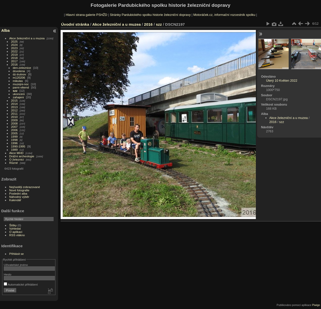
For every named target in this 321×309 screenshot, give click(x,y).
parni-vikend (21, 87)
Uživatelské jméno (16, 264)
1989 (14, 149)
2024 (14, 44)
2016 (14, 64)
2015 (14, 100)
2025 (14, 41)
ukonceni (19, 94)
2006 (14, 130)
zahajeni (18, 97)
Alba (5, 30)
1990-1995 (18, 146)
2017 (14, 61)
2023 (14, 48)
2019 (14, 54)
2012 (14, 110)
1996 (14, 143)
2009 (14, 120)
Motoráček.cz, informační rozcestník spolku (224, 15)
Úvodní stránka (75, 24)
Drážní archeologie (21, 156)
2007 (14, 126)
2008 (14, 123)
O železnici (16, 159)
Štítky (13, 225)
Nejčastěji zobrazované (24, 187)
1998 (14, 139)
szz (15, 90)
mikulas (18, 80)
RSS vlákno (17, 235)
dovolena (19, 71)
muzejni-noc (21, 84)
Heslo (7, 274)
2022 (14, 51)
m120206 (19, 77)
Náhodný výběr (19, 196)
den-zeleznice (22, 67)
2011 (14, 113)
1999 (14, 136)
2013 (14, 107)
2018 (14, 57)
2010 (14, 116)
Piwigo (316, 304)
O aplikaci (15, 231)
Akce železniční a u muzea (27, 38)
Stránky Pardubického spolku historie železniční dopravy (150, 15)
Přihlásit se (16, 253)
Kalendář (15, 200)
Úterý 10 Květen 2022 (281, 80)
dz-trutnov (19, 74)
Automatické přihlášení (21, 284)
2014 (14, 103)
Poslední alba (18, 193)
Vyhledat (15, 228)
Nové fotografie (19, 190)
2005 (14, 133)
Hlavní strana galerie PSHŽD (86, 15)
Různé (13, 162)
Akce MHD (16, 152)
